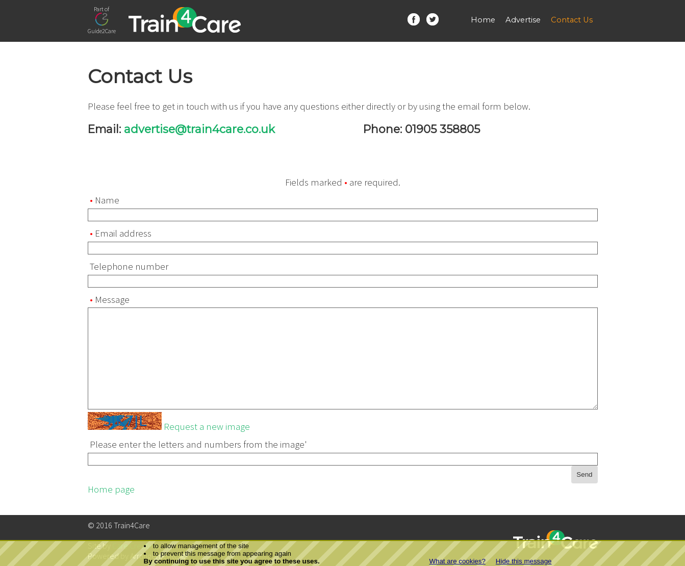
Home (483, 19)
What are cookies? (457, 561)
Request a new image (207, 426)
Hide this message (524, 561)
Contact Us (572, 19)
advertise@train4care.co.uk (199, 129)
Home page (111, 489)
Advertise (523, 19)
